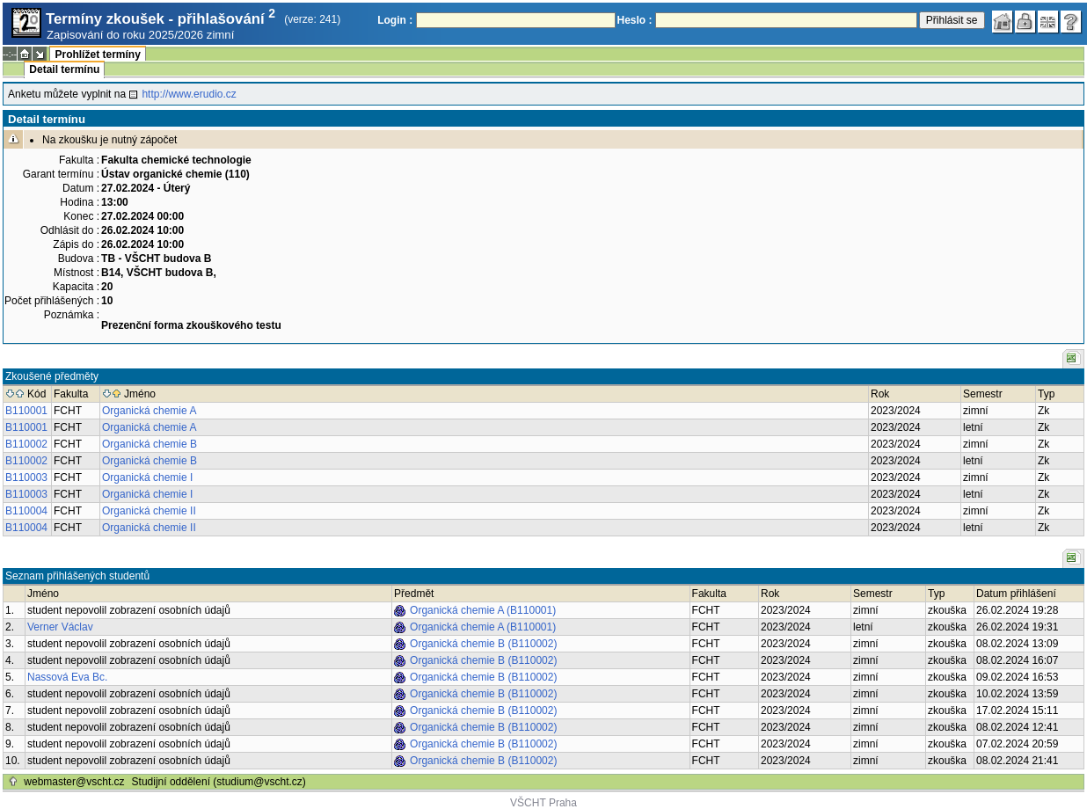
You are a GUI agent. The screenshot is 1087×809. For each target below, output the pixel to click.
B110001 (26, 410)
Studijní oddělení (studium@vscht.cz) (219, 782)
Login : (394, 20)
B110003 (26, 477)
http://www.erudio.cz (189, 94)
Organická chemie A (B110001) (483, 610)
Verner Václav (60, 627)
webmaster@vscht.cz (74, 782)
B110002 (26, 444)
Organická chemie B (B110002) (483, 644)
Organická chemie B (149, 444)
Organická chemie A (149, 410)
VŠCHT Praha (543, 803)
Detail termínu (64, 69)
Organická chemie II (149, 511)
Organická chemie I (147, 477)
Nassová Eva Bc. (67, 677)
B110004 (26, 511)
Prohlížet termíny (97, 54)
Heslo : (635, 20)
